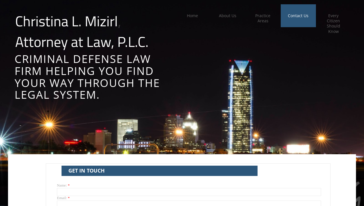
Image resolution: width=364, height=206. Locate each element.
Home (192, 15)
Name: (63, 185)
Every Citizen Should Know (333, 23)
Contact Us (298, 15)
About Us (227, 15)
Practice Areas (262, 18)
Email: (63, 198)
